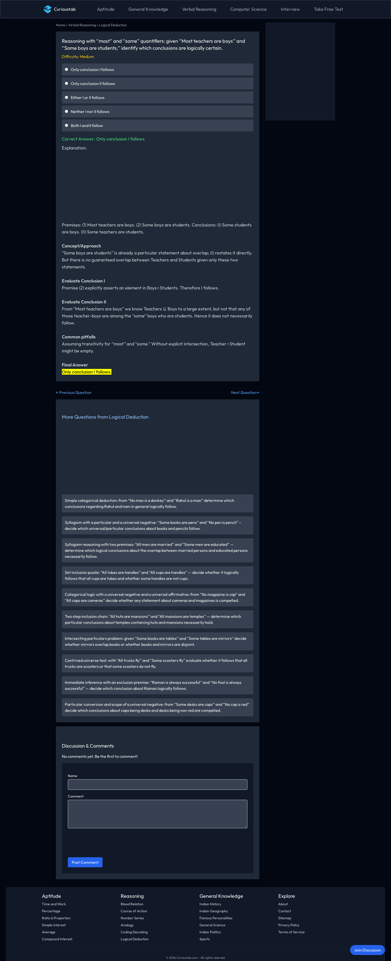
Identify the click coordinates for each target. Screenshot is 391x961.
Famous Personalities (215, 918)
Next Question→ (245, 392)
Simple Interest (54, 925)
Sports (204, 939)
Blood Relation (132, 904)
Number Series (132, 918)
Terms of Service (291, 932)
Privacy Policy (288, 925)
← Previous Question (74, 392)
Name (72, 776)
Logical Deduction (113, 25)
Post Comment (85, 862)
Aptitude (105, 9)
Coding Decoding (134, 932)
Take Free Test (328, 9)
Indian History (210, 904)
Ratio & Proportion (56, 918)
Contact (284, 911)
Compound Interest (57, 939)
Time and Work (54, 904)
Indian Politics (210, 932)
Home (60, 25)
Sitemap (284, 918)
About (283, 904)
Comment (76, 796)
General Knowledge (148, 9)
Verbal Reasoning (199, 9)
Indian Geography (213, 911)
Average (48, 932)
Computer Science (248, 9)
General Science (212, 925)
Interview (290, 9)
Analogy (127, 925)
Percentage (51, 911)
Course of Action (134, 911)
